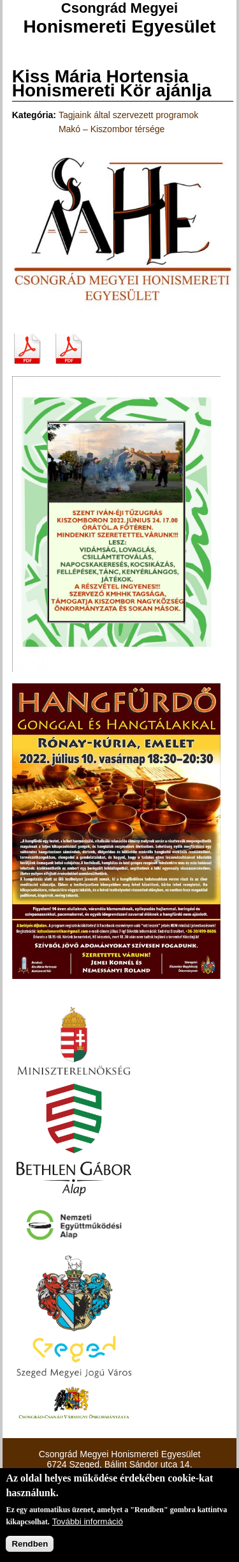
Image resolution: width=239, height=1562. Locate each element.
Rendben (29, 1544)
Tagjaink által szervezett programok (128, 115)
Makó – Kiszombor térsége (112, 129)
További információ (87, 1521)
